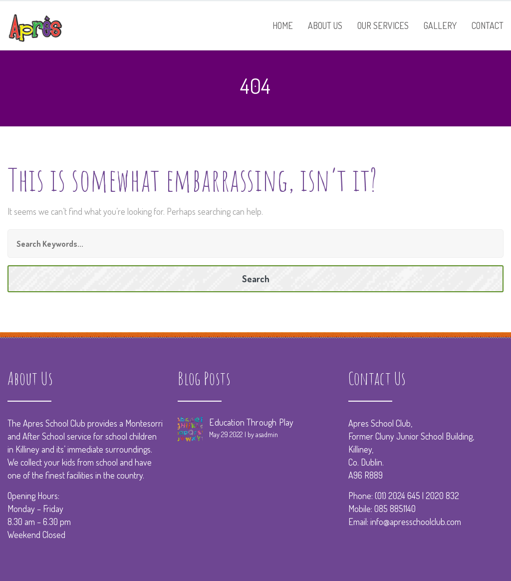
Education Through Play (251, 422)
